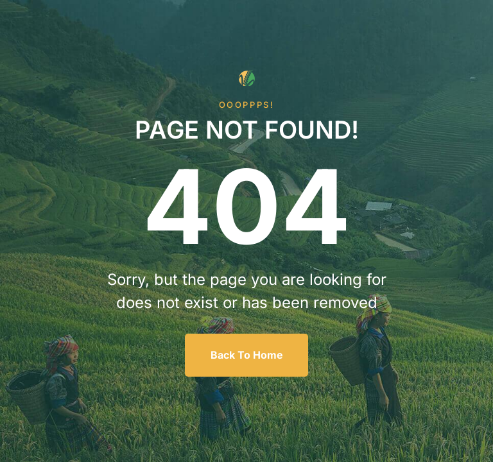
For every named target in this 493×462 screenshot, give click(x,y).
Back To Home (247, 354)
